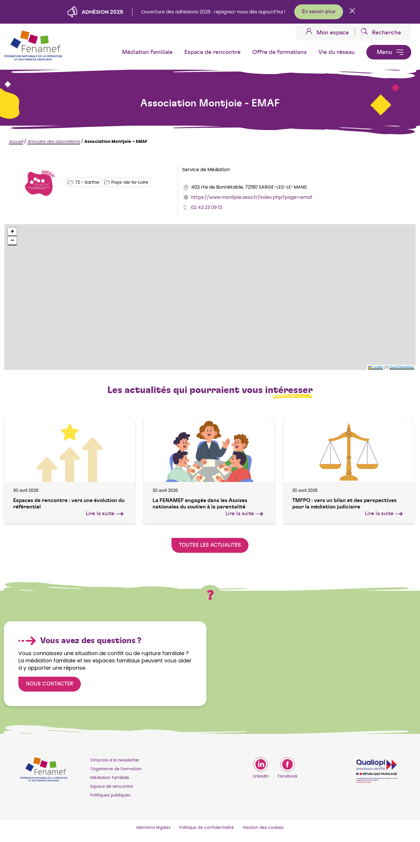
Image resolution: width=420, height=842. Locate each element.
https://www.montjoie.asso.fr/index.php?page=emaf (251, 197)
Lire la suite (104, 513)
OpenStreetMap (401, 367)
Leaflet (375, 367)
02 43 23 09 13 (206, 207)
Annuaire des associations (53, 141)
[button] (12, 232)
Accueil (16, 141)
